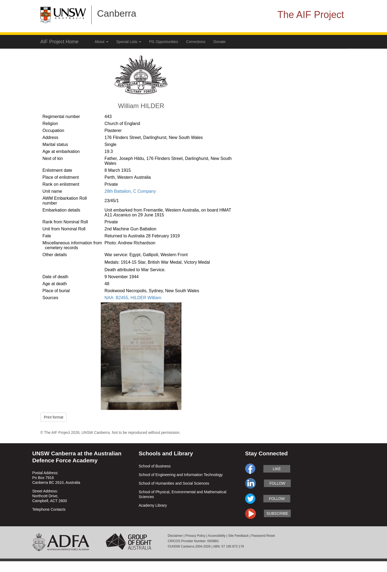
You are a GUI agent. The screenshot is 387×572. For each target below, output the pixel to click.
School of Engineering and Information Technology (181, 475)
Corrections (195, 42)
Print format (53, 417)
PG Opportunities (163, 42)
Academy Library (153, 505)
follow (277, 483)
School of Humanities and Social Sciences (174, 483)
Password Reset (263, 536)
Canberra (116, 13)
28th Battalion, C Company (130, 191)
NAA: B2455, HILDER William (133, 297)
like (277, 469)
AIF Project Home (59, 41)
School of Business (155, 466)
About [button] (101, 42)
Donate (219, 42)
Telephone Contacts (49, 509)
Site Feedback (238, 536)
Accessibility (216, 536)
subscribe (277, 513)
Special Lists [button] (128, 42)
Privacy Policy (195, 536)
